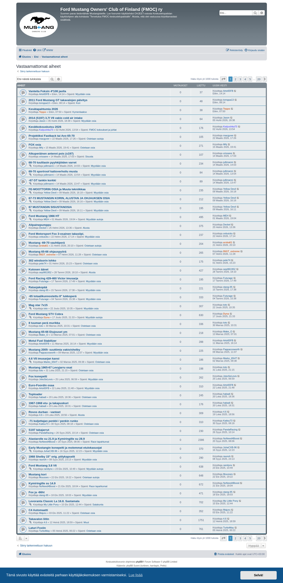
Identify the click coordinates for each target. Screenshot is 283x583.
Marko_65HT (51, 362)
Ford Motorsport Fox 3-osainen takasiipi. (56, 233)
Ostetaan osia (87, 147)
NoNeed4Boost (47, 441)
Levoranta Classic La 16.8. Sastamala (54, 501)
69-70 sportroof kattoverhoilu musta (53, 171)
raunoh (43, 459)
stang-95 (44, 290)
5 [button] (250, 79)
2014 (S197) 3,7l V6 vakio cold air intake (56, 118)
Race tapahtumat (100, 441)
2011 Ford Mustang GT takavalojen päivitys (58, 100)
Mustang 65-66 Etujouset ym (48, 331)
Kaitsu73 (44, 424)
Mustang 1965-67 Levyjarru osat (50, 367)
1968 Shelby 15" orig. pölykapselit (52, 456)
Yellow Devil (50, 192)
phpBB (139, 562)
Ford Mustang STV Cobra (46, 314)
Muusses (44, 477)
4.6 (40, 415)
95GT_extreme (47, 254)
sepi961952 (45, 272)
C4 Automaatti (38, 510)
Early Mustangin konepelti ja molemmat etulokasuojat (65, 447)
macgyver (44, 138)
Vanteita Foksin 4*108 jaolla (47, 91)
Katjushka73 (46, 129)
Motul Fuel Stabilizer (43, 340)
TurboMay (44, 531)
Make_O (43, 334)
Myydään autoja (94, 219)
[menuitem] (37, 50)
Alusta (86, 228)
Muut (86, 522)
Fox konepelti (38, 376)
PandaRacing (46, 432)
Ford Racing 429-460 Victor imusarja (53, 278)
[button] (223, 79)
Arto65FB (44, 94)
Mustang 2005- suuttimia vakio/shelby (54, 349)
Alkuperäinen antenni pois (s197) (51, 153)
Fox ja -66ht (37, 492)
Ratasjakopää (38, 287)
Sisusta (89, 156)
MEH (46, 219)
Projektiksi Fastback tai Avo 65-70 (52, 135)
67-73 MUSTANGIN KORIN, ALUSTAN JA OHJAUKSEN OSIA (69, 198)
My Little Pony (51, 504)
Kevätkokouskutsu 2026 (45, 126)
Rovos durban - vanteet (45, 412)
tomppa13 (44, 103)
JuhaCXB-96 (50, 451)
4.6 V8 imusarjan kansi (44, 358)
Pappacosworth (47, 352)
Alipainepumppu (40, 225)
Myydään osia (82, 94)
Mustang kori (38, 474)
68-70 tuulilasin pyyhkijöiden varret (53, 162)
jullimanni (49, 166)
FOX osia (35, 144)
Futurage (44, 281)
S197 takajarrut (39, 429)
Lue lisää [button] (135, 575)
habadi (42, 397)
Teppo (42, 112)
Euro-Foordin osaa (41, 385)
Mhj (41, 147)
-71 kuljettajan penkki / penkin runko (53, 421)
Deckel (43, 228)
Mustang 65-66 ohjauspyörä (48, 251)
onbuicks (44, 236)
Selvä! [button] (258, 575)
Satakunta (97, 504)
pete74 (43, 263)
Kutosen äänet (39, 269)
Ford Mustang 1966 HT (44, 216)
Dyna (47, 317)
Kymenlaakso (79, 112)
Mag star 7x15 (38, 305)
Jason (42, 121)
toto (46, 308)
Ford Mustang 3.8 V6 (43, 465)
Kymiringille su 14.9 (42, 483)
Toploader (35, 394)
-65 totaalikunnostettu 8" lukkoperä (53, 296)
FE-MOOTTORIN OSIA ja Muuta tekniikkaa (57, 189)
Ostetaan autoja (95, 138)
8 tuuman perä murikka (44, 323)
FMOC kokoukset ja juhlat (103, 129)
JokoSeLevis (46, 379)
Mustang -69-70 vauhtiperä (47, 242)
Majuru (43, 513)
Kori (78, 103)
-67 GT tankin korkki (42, 180)
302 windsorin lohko (42, 260)
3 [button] (240, 79)
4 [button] (245, 79)
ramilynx (48, 469)
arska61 (43, 245)
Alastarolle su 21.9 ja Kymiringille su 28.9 (57, 438)
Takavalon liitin (39, 519)
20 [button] (259, 79)
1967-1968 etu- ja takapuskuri (49, 403)
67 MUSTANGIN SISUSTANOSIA (50, 207)
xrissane (43, 156)
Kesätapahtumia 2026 (43, 109)
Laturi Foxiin (37, 528)
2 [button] (235, 79)
